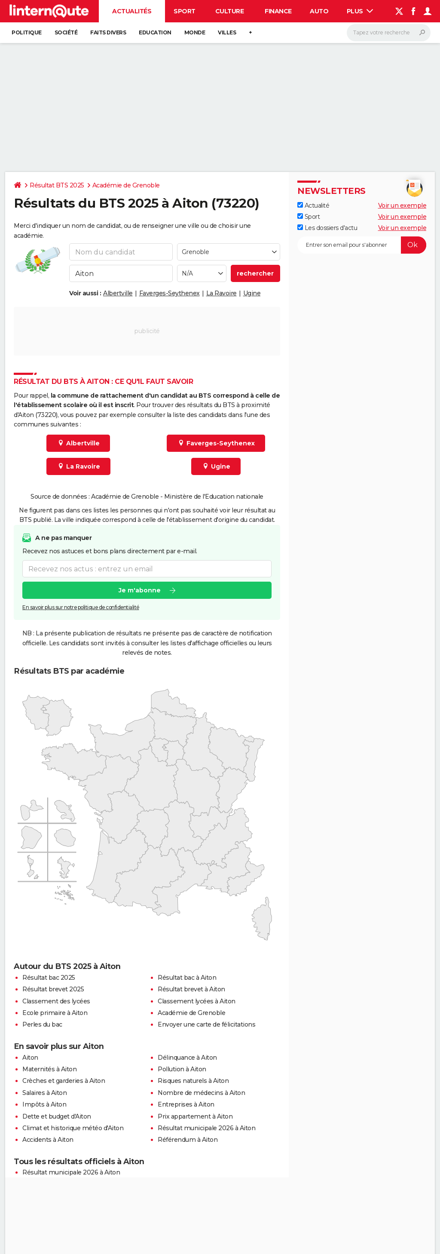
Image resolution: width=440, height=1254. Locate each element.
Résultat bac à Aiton (187, 977)
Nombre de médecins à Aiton (201, 1093)
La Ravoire (221, 293)
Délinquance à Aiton (187, 1057)
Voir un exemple (402, 205)
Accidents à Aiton (47, 1140)
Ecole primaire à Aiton (54, 1013)
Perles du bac (42, 1024)
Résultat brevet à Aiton (191, 989)
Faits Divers (108, 32)
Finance (278, 11)
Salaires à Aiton (44, 1093)
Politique (27, 32)
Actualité (313, 205)
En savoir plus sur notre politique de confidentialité (80, 607)
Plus (360, 11)
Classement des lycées (56, 1001)
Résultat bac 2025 (48, 977)
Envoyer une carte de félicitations (206, 1024)
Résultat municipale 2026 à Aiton (206, 1128)
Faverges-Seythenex (169, 293)
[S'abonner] (361, 245)
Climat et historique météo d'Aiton (72, 1128)
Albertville (118, 293)
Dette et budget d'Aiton (56, 1116)
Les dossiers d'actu (327, 228)
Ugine (252, 293)
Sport (185, 11)
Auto (319, 11)
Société (66, 32)
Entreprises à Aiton (186, 1104)
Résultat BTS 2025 (57, 185)
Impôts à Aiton (44, 1104)
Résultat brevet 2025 (53, 989)
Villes (227, 32)
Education (155, 32)
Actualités (131, 11)
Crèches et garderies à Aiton (63, 1081)
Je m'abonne (140, 590)
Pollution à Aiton (182, 1069)
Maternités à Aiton (49, 1069)
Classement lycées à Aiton (196, 1001)
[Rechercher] (389, 32)
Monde (194, 32)
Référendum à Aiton (187, 1140)
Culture (229, 11)
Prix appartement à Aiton (195, 1116)
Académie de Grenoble (126, 185)
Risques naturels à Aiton (193, 1081)
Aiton (30, 1057)
